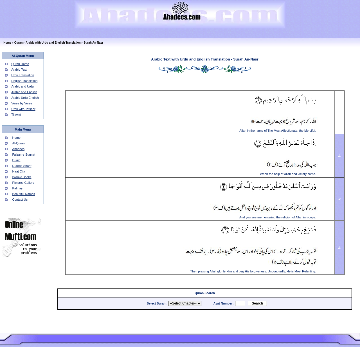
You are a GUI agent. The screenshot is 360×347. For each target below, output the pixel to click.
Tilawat (16, 114)
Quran (18, 42)
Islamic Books (22, 177)
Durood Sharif (22, 165)
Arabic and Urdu (22, 86)
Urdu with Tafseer (23, 109)
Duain (16, 160)
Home (7, 42)
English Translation (24, 80)
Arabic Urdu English (25, 97)
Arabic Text (18, 69)
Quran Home (20, 64)
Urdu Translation (22, 75)
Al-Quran (18, 143)
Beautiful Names (23, 194)
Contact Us (20, 199)
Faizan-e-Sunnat (23, 154)
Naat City (18, 171)
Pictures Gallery (23, 182)
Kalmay (17, 188)
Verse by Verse (21, 103)
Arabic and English (24, 92)
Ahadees (18, 149)
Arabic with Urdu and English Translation (53, 42)
